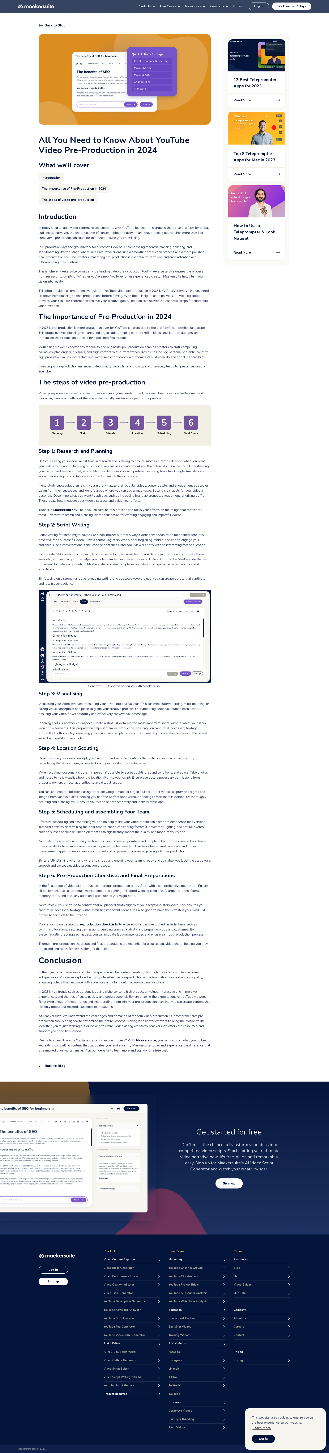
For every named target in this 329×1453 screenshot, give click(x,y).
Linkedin (174, 1369)
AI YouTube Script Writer (120, 1352)
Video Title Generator (118, 1293)
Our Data (239, 1293)
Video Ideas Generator (119, 1268)
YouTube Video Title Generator (124, 1335)
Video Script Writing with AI (122, 1377)
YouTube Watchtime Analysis (188, 1301)
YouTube (174, 1394)
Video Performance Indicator (122, 1276)
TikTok (173, 1377)
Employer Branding (181, 1419)
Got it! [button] (263, 1438)
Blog (237, 1268)
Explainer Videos (180, 1327)
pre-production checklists (97, 924)
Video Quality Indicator (119, 1285)
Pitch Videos (177, 1427)
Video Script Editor (116, 1369)
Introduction (51, 178)
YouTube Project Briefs (184, 1285)
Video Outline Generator (120, 1360)
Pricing (238, 1360)
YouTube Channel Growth (186, 1268)
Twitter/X (175, 1385)
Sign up (229, 1183)
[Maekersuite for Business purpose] (197, 1402)
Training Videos (179, 1335)
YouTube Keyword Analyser (122, 1310)
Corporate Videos (180, 1411)
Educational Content (182, 1318)
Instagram (175, 1360)
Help (237, 1276)
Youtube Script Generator (120, 1385)
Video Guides (243, 1285)
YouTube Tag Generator (119, 1327)
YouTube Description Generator (124, 1301)
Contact (239, 1335)
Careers (239, 1327)
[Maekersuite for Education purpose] (197, 1310)
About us (240, 1318)
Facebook (175, 1352)
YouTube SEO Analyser (119, 1318)
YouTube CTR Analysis (183, 1276)
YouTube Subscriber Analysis (188, 1293)
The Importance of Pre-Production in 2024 (74, 189)
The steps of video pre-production (68, 200)
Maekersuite (63, 510)
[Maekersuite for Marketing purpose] (197, 1260)
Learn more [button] (261, 1428)
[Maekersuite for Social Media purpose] (197, 1344)
